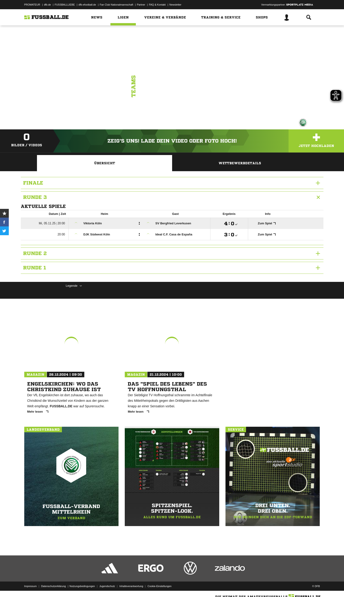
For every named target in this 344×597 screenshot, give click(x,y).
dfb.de (47, 4)
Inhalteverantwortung (131, 586)
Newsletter (175, 4)
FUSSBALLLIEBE (65, 4)
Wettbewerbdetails (240, 163)
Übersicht (104, 163)
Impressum (30, 586)
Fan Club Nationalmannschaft (116, 4)
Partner (141, 4)
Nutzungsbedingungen (82, 586)
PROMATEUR (32, 4)
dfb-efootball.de (87, 4)
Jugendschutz (107, 586)
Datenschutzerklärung (53, 586)
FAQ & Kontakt (157, 4)
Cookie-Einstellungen (160, 586)
